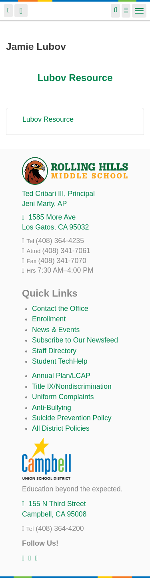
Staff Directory (54, 351)
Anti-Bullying (51, 408)
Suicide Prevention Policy (72, 418)
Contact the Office (60, 309)
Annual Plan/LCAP (61, 376)
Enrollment (49, 319)
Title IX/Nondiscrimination (72, 386)
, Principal (58, 194)
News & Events (56, 330)
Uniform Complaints (63, 397)
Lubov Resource (74, 77)
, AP (44, 204)
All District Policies (61, 428)
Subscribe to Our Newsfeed (75, 340)
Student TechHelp (60, 361)
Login (8, 10)
